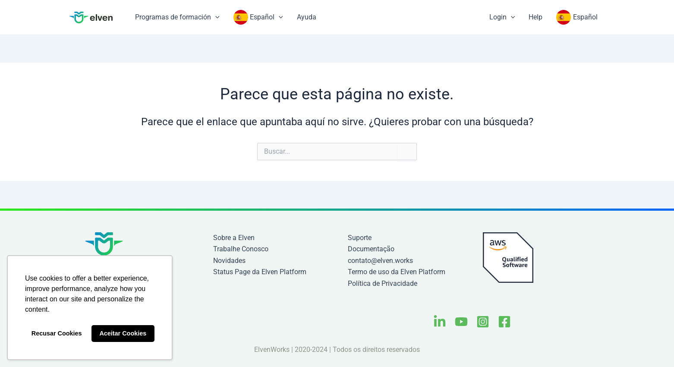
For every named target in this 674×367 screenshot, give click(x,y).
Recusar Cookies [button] (56, 333)
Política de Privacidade (382, 283)
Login (502, 17)
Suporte (360, 238)
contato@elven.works (380, 260)
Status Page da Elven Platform (259, 272)
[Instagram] (482, 321)
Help (535, 17)
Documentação (371, 249)
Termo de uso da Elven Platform (396, 272)
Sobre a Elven (234, 238)
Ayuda (306, 17)
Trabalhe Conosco (240, 249)
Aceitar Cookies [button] (122, 333)
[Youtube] (461, 321)
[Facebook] (504, 321)
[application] (215, 17)
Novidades (229, 260)
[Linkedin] (439, 321)
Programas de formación (177, 17)
